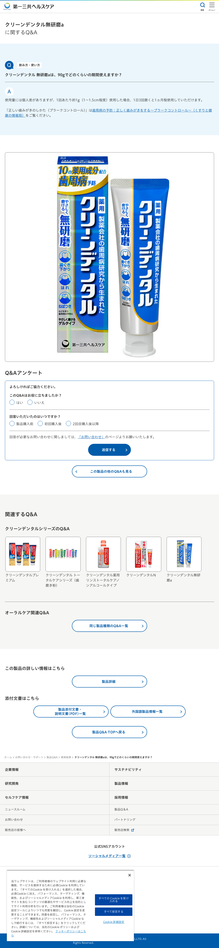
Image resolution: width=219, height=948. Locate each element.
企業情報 (12, 769)
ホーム (8, 757)
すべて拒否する (113, 911)
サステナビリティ (128, 769)
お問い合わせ (14, 819)
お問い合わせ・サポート (29, 757)
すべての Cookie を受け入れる (114, 900)
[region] (70, 905)
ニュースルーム (15, 809)
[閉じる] (129, 875)
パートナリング (124, 819)
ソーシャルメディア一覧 (109, 856)
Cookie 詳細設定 (113, 922)
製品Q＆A (121, 809)
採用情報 (121, 797)
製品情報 (121, 783)
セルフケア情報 (17, 797)
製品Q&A (52, 757)
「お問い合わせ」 (91, 437)
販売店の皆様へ (15, 829)
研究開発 (12, 783)
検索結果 (66, 757)
